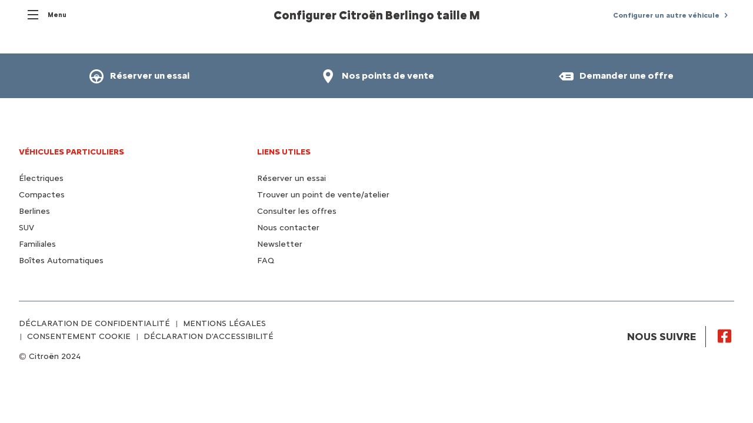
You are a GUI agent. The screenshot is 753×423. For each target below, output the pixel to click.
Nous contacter (288, 228)
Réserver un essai (291, 178)
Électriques (41, 178)
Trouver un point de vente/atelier (323, 195)
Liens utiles (284, 152)
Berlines (34, 211)
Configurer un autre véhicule (666, 15)
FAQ (265, 261)
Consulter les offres (296, 211)
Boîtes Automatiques (61, 261)
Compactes (42, 195)
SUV (26, 228)
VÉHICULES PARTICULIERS (71, 152)
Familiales (37, 244)
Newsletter (279, 244)
